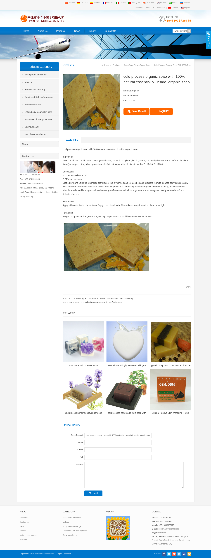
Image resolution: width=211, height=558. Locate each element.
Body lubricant (32, 127)
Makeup (29, 82)
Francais (108, 2)
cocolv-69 (162, 533)
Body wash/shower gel (36, 89)
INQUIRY (164, 111)
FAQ (22, 526)
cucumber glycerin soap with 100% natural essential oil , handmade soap (103, 298)
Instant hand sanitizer (29, 535)
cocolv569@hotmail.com (168, 529)
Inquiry (92, 31)
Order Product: (77, 435)
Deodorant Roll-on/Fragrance (39, 97)
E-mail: (80, 450)
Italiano (121, 2)
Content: (79, 464)
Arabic (173, 2)
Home (26, 31)
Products (60, 31)
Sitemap (23, 539)
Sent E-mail (139, 111)
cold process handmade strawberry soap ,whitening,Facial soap (95, 302)
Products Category (39, 66)
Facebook (164, 554)
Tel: (81, 457)
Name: (80, 442)
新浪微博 (174, 554)
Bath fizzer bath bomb (35, 134)
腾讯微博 (179, 554)
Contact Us (149, 8)
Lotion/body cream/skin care (38, 112)
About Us (138, 8)
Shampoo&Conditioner (36, 74)
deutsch (82, 2)
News (77, 31)
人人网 (184, 554)
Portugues (134, 2)
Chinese (69, 2)
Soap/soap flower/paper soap (137, 65)
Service (23, 531)
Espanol (95, 2)
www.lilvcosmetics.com (44, 554)
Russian (185, 2)
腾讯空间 (189, 554)
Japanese (148, 2)
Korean (161, 2)
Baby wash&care (33, 104)
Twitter (169, 554)
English (185, 8)
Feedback (161, 8)
